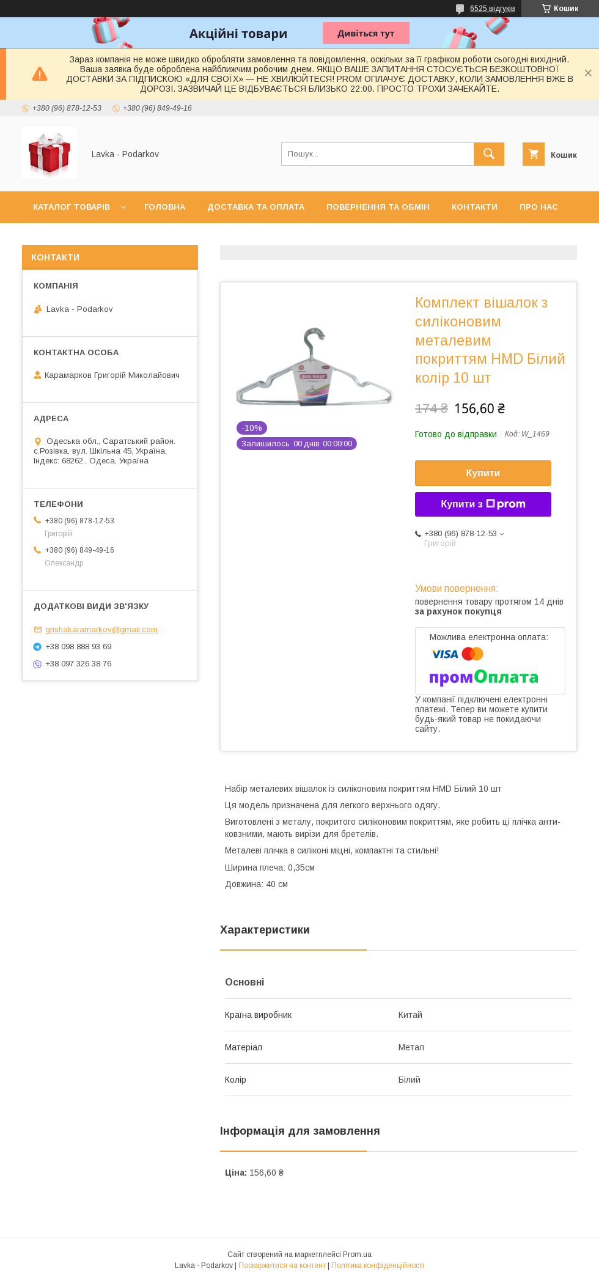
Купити (483, 473)
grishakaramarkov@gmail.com (101, 629)
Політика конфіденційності (377, 1265)
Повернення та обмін (378, 207)
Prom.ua (357, 1254)
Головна (164, 207)
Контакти (475, 207)
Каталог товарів (71, 207)
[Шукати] (489, 154)
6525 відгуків (492, 8)
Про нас (539, 207)
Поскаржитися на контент (282, 1265)
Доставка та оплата (255, 207)
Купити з (483, 504)
